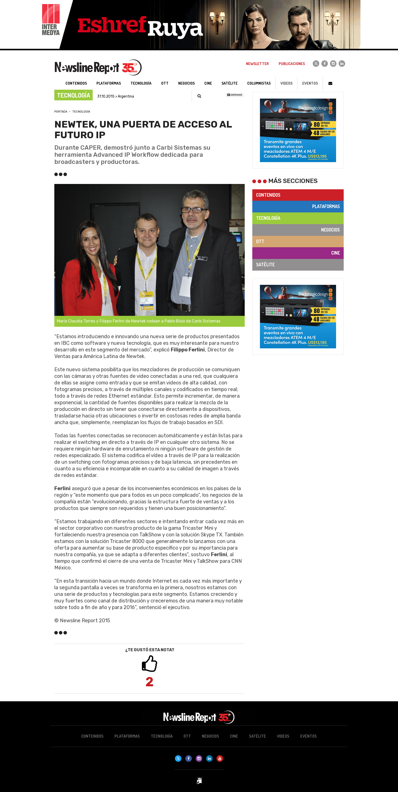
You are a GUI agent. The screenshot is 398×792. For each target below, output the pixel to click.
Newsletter (257, 63)
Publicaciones (292, 63)
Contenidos (268, 195)
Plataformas (326, 206)
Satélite (265, 264)
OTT (260, 241)
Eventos (310, 83)
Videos (286, 83)
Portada (60, 111)
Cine (335, 253)
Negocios (330, 229)
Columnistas (259, 83)
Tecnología (81, 111)
